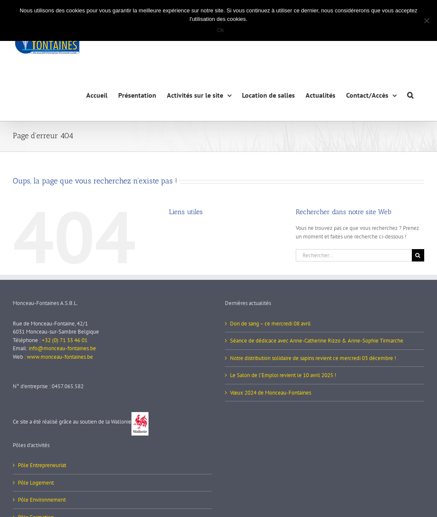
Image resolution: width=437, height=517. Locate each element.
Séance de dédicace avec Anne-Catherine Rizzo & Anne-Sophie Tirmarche (316, 340)
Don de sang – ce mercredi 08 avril (270, 323)
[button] (410, 94)
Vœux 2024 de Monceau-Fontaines (270, 392)
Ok (220, 30)
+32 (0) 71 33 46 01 (64, 340)
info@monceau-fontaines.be (62, 348)
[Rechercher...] (354, 255)
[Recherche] (418, 255)
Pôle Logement (36, 482)
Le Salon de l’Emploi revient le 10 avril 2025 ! (283, 375)
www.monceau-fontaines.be (60, 356)
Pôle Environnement (42, 499)
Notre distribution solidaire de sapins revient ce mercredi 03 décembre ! (313, 358)
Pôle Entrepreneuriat (42, 465)
